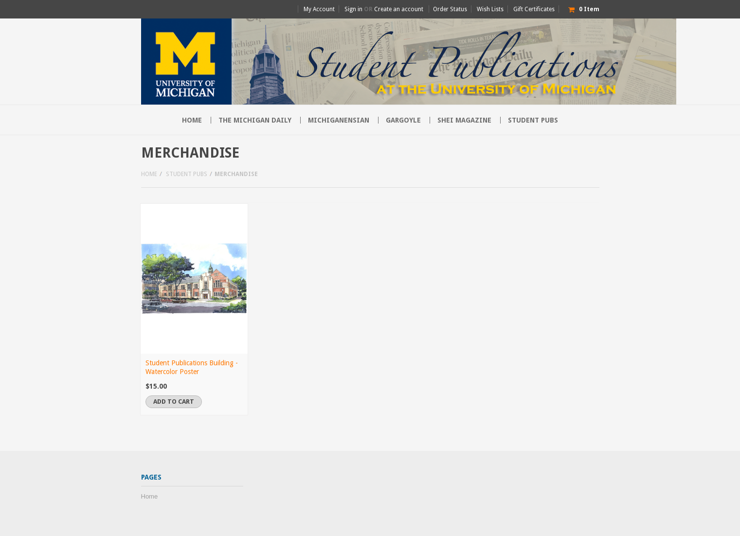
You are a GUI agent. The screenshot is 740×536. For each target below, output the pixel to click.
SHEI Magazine (464, 120)
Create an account (398, 9)
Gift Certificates (534, 9)
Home (149, 174)
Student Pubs (533, 120)
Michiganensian (338, 120)
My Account (319, 9)
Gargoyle (403, 120)
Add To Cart (173, 401)
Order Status (450, 9)
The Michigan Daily (254, 120)
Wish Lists (490, 9)
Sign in (353, 9)
